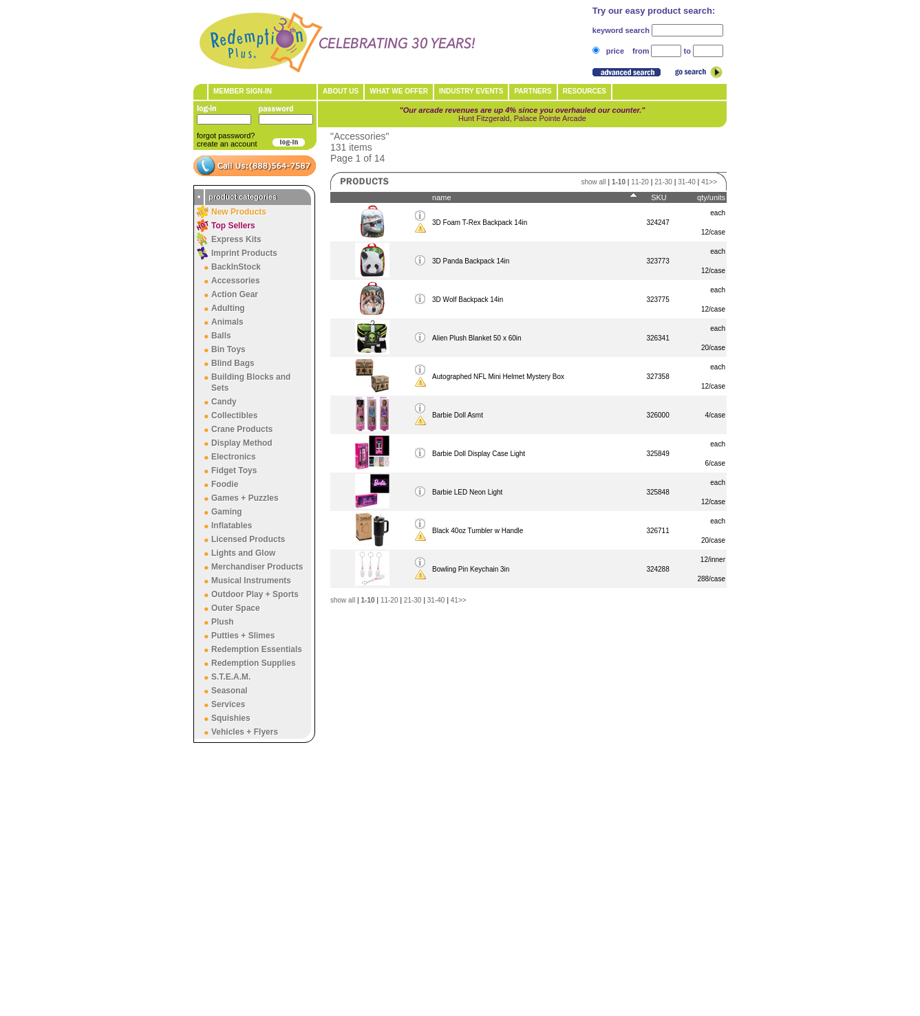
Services (228, 704)
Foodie (224, 484)
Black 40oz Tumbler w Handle (477, 530)
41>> (709, 182)
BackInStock (236, 267)
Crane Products (241, 429)
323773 (657, 261)
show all (593, 182)
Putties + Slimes (243, 635)
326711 (657, 530)
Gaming (226, 512)
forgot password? (226, 135)
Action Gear (234, 294)
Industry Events (471, 91)
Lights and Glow (243, 553)
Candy (224, 402)
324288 (657, 569)
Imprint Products (244, 253)
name (441, 197)
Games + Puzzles (245, 498)
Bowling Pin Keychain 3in (470, 569)
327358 (657, 376)
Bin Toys (228, 349)
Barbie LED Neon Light (467, 492)
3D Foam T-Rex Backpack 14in (479, 222)
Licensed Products (248, 539)
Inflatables (231, 525)
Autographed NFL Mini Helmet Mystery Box (498, 376)
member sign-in (242, 91)
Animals (227, 322)
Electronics (233, 457)
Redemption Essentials (256, 649)
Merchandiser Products (257, 567)
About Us (341, 91)
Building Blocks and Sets (250, 382)
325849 (657, 453)
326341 (657, 338)
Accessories (235, 280)
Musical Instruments (251, 580)
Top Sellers (233, 225)
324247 (657, 222)
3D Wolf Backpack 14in (467, 299)
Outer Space (235, 608)
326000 (657, 415)
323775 (657, 299)
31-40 (687, 182)
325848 (657, 492)
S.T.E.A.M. (230, 677)
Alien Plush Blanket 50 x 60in (477, 338)
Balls (221, 336)
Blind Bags (233, 363)
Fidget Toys (234, 470)
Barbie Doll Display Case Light (478, 453)
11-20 (640, 182)
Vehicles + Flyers (244, 732)
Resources (584, 91)
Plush (222, 622)
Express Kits (236, 239)
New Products (238, 212)
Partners (532, 91)
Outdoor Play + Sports (255, 594)
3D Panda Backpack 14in (470, 261)
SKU (659, 197)
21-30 (663, 182)
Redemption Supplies (253, 663)
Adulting (228, 308)
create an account (227, 144)
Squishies (230, 718)
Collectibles (234, 415)
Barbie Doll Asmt (457, 415)
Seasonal (229, 690)
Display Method (241, 443)
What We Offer (399, 91)
